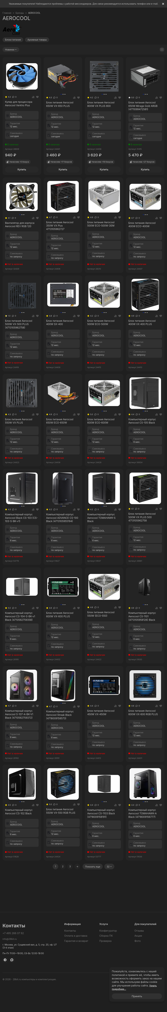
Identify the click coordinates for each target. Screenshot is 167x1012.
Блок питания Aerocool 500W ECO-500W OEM (103, 234)
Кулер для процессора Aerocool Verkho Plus (21, 107)
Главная (7, 13)
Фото (137, 966)
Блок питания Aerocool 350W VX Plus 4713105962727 (61, 234)
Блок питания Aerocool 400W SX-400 (61, 336)
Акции (138, 961)
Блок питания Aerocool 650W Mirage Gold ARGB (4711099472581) (142, 109)
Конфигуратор (108, 956)
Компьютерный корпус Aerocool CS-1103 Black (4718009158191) (103, 868)
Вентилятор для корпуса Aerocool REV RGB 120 (18, 235)
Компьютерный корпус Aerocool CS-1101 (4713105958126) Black (144, 656)
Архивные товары (37, 39)
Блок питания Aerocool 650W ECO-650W (62, 442)
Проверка (105, 966)
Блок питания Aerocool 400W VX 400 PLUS (142, 336)
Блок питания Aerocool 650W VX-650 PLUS (61, 107)
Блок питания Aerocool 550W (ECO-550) (104, 653)
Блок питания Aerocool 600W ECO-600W (103, 442)
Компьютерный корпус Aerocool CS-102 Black (21, 866)
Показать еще (92, 925)
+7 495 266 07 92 (13, 959)
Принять (137, 996)
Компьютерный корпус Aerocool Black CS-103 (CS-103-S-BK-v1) (19, 546)
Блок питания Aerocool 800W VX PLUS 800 (101, 107)
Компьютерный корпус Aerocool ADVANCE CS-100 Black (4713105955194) (59, 548)
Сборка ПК (106, 961)
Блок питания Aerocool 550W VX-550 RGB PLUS (61, 865)
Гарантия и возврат (76, 966)
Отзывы (139, 956)
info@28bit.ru (10, 965)
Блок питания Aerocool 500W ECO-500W (103, 336)
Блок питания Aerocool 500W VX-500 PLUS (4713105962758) (20, 338)
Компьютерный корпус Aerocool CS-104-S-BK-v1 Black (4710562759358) (21, 656)
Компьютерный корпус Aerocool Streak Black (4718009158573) (59, 762)
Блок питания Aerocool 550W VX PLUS (19, 442)
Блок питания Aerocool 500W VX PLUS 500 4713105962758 (142, 545)
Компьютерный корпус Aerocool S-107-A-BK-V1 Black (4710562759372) (20, 761)
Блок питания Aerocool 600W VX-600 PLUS (61, 654)
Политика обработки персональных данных (140, 1005)
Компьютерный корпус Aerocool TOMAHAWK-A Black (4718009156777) (144, 868)
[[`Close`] (163, 3)
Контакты (70, 956)
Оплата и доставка (75, 961)
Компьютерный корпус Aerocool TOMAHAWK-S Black (102, 544)
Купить (21, 176)
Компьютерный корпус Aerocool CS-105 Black (144, 442)
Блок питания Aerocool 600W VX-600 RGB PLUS (143, 759)
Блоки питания (13, 39)
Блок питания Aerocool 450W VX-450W (102, 759)
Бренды (20, 13)
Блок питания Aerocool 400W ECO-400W (144, 235)
